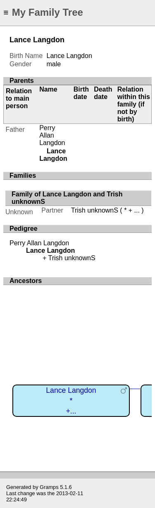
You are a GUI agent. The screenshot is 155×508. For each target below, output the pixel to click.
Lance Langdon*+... (71, 400)
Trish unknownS (94, 210)
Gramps (49, 487)
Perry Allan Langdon (52, 135)
